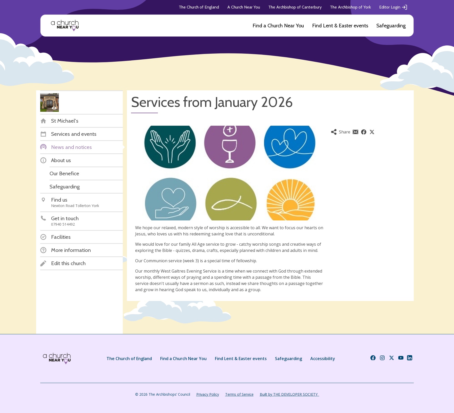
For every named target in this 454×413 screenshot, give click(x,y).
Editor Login (393, 7)
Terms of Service (239, 394)
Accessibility (322, 358)
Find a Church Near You (278, 25)
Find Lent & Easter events (340, 25)
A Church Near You (243, 7)
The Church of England (199, 7)
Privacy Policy (207, 394)
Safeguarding (391, 25)
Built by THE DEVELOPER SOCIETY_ (289, 394)
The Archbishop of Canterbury (295, 7)
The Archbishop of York (350, 7)
